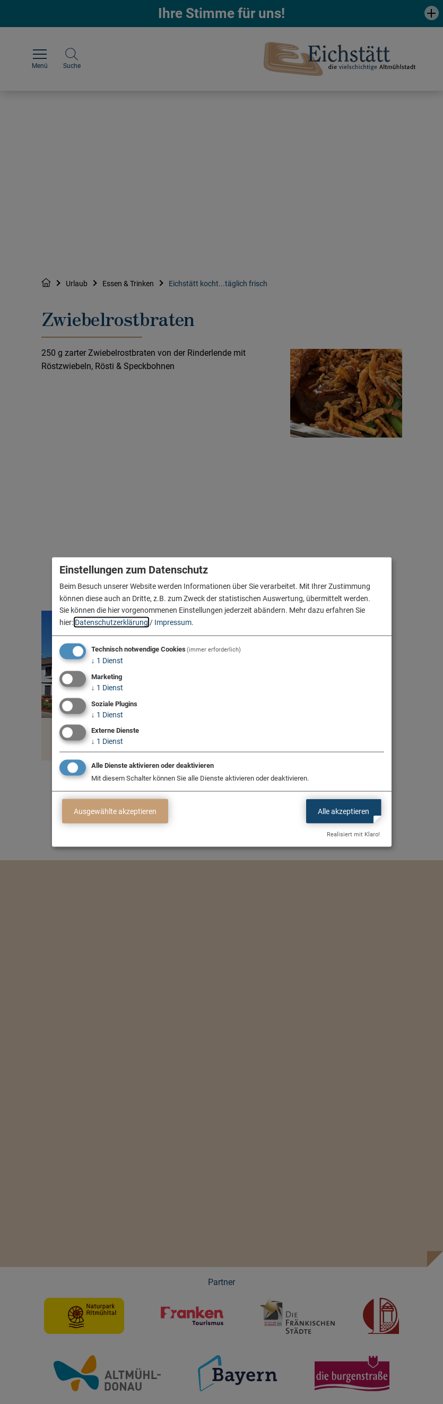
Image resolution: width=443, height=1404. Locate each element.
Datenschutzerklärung (111, 622)
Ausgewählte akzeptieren (115, 811)
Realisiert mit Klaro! (353, 834)
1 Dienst (107, 660)
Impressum (173, 622)
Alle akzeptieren (343, 811)
